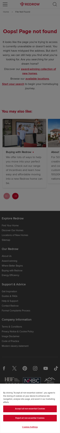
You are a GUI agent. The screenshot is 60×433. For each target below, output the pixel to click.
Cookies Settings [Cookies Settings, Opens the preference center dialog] (30, 427)
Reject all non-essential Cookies (29, 418)
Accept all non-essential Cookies (30, 408)
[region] (30, 408)
